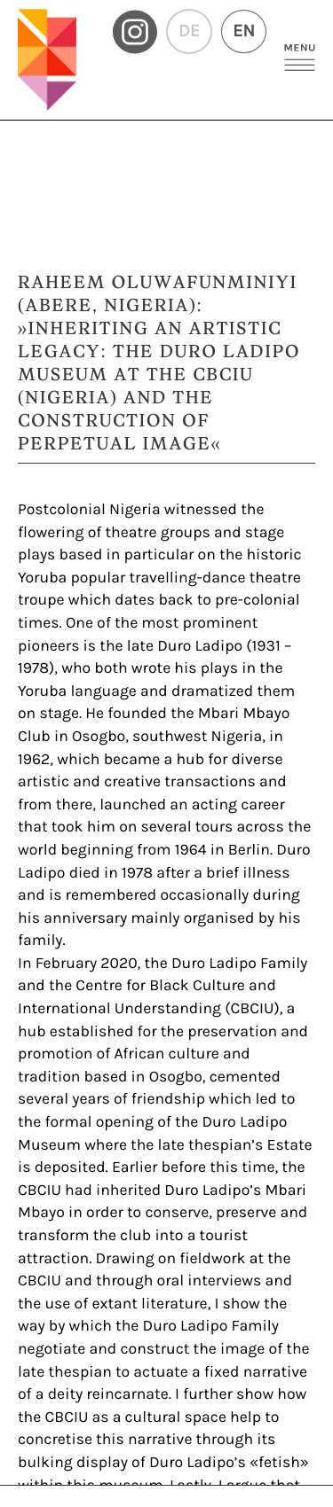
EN (244, 31)
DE (189, 31)
